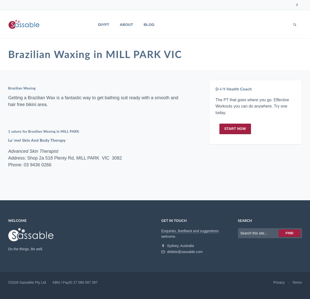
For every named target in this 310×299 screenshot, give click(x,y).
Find (289, 233)
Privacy (279, 282)
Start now (235, 129)
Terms (297, 282)
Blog (149, 24)
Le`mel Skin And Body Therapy (37, 140)
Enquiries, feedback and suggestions (190, 231)
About (126, 24)
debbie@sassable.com (182, 252)
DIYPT (103, 24)
